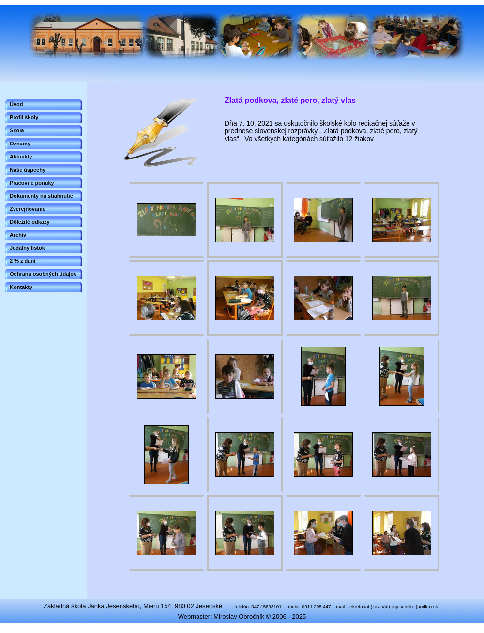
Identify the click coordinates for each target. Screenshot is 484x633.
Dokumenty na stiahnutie (41, 196)
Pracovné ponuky (32, 183)
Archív (18, 235)
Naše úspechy (27, 170)
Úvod (16, 104)
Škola (17, 130)
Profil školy (24, 117)
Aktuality (21, 156)
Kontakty (21, 287)
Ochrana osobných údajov (43, 274)
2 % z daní (22, 261)
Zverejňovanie (27, 209)
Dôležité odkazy (30, 222)
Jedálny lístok (27, 248)
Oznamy (20, 143)
